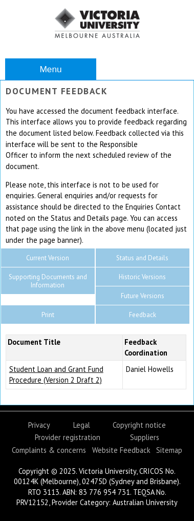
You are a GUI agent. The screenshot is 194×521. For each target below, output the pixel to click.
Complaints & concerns (49, 450)
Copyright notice (139, 425)
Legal (81, 425)
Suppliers (144, 437)
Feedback (142, 314)
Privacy (39, 425)
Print (47, 314)
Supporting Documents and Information (48, 281)
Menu (50, 69)
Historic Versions (142, 277)
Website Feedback (121, 450)
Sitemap (169, 450)
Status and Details (142, 258)
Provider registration (67, 437)
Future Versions (142, 295)
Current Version (47, 258)
